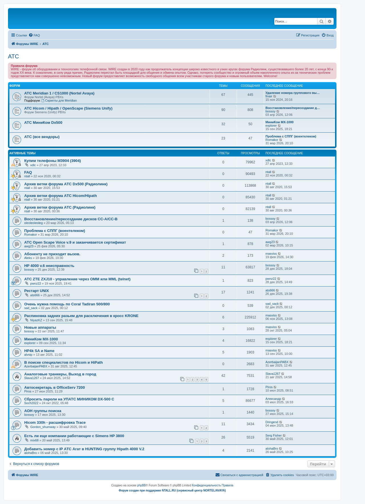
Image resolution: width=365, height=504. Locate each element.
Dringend (271, 422)
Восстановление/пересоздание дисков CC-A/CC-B (70, 219)
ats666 (35, 295)
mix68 (34, 440)
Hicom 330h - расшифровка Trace (55, 422)
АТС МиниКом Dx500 (43, 122)
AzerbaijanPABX (35, 366)
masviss (271, 253)
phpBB (141, 485)
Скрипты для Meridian (59, 100)
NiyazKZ (36, 320)
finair (268, 96)
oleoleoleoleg (33, 223)
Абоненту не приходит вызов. (52, 254)
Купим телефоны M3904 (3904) (52, 161)
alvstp (28, 354)
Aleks (28, 258)
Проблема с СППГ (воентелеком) (290, 136)
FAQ (28, 172)
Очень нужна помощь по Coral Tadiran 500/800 (67, 304)
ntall (27, 176)
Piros (27, 391)
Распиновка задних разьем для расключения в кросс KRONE (81, 316)
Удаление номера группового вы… (292, 92)
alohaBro (30, 452)
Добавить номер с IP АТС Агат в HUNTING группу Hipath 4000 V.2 (84, 449)
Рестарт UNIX (36, 291)
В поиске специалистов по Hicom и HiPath (63, 362)
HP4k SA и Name (39, 351)
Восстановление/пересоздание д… (292, 108)
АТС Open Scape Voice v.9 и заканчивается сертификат (75, 242)
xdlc (33, 165)
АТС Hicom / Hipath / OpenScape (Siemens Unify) (68, 108)
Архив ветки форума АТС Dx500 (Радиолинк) (66, 184)
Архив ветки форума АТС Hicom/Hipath (60, 196)
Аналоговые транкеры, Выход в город (60, 374)
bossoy (270, 111)
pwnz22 (35, 283)
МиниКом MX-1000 (279, 122)
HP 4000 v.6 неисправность (49, 266)
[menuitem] (34, 35)
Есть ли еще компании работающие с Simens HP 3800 (74, 436)
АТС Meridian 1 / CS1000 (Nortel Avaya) (59, 93)
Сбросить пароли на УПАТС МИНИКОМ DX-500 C (69, 399)
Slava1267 (31, 378)
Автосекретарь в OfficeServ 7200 (54, 387)
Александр (273, 398)
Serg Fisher (273, 435)
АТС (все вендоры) (42, 137)
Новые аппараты (40, 327)
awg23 (28, 246)
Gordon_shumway (43, 427)
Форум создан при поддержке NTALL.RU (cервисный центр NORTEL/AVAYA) (172, 490)
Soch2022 (31, 403)
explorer (271, 125)
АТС (13, 56)
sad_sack (30, 308)
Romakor (271, 139)
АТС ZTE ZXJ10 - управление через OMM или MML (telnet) (77, 279)
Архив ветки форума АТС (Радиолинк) (60, 207)
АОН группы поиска (42, 411)
